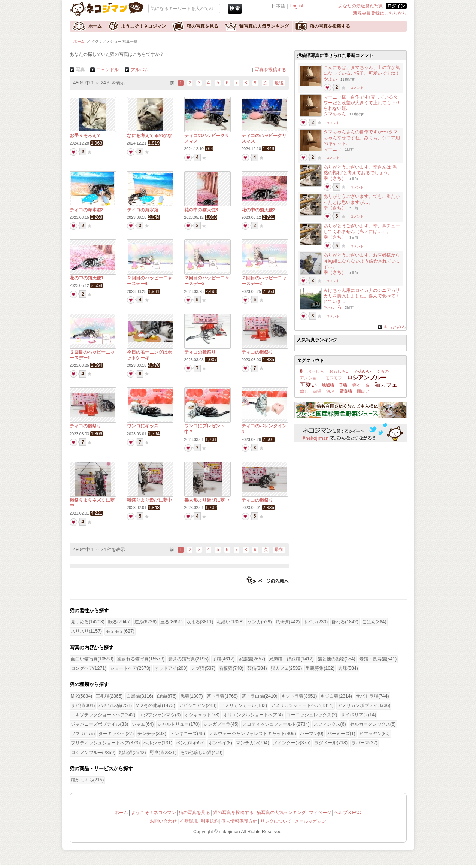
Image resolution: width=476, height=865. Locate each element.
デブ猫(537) (203, 668)
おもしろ (315, 371)
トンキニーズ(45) (187, 733)
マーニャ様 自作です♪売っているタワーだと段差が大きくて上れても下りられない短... (362, 102)
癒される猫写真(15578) (140, 659)
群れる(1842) (344, 621)
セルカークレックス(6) (373, 724)
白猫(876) (167, 696)
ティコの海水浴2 (87, 209)
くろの (382, 371)
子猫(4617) (223, 659)
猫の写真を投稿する (330, 26)
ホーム (95, 26)
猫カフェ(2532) (286, 668)
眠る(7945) (119, 621)
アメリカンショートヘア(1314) (302, 705)
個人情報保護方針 (239, 821)
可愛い (308, 384)
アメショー (310, 378)
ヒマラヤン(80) (374, 733)
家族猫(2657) (252, 659)
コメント (357, 87)
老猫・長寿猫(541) (378, 659)
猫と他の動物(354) (336, 659)
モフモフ (333, 378)
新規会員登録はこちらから (380, 13)
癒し (304, 391)
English (296, 6)
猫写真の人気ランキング (264, 26)
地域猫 (328, 385)
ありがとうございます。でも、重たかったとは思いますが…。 (362, 199)
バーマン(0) (312, 733)
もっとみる (394, 327)
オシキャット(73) (201, 714)
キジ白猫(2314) (336, 696)
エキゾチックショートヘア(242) (103, 714)
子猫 (343, 385)
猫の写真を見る (202, 26)
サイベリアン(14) (358, 714)
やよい (330, 79)
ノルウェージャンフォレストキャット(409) (252, 733)
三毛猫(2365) (109, 696)
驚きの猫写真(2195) (188, 659)
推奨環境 (189, 821)
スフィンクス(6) (329, 724)
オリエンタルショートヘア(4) (253, 714)
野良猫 (346, 391)
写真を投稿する (270, 69)
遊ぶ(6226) (145, 621)
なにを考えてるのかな (149, 135)
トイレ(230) (315, 621)
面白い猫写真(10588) (92, 659)
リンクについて (276, 821)
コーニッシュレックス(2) (311, 714)
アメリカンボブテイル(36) (364, 705)
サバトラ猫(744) (372, 696)
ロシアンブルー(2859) (93, 752)
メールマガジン (310, 821)
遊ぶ (330, 391)
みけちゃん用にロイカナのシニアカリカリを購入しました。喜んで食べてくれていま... (362, 296)
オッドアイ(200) (171, 668)
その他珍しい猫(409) (201, 752)
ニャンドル (107, 69)
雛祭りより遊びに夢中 (149, 500)
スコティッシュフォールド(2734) (276, 724)
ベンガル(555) (190, 742)
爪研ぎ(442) (288, 621)
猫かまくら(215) (87, 780)
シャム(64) (143, 724)
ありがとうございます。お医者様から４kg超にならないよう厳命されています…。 (362, 260)
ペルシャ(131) (157, 742)
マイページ (320, 812)
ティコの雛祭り (200, 352)
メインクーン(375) (292, 742)
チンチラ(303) (151, 733)
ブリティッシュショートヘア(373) (105, 742)
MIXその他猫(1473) (155, 705)
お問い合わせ (163, 821)
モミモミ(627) (120, 631)
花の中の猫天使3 (201, 209)
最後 (279, 82)
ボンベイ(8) (220, 742)
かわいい (363, 371)
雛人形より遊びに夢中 (206, 500)
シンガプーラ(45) (221, 724)
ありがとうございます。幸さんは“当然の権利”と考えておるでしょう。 (360, 169)
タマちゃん (335, 114)
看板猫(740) (231, 668)
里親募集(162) (320, 668)
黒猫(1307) (192, 696)
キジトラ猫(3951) (299, 696)
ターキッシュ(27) (116, 733)
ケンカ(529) (260, 621)
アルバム (140, 69)
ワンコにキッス (142, 426)
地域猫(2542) (132, 752)
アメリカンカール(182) (243, 705)
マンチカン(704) (252, 742)
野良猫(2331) (163, 752)
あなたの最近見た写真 (360, 6)
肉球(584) (348, 668)
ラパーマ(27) (364, 742)
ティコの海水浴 (142, 209)
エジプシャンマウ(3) (160, 714)
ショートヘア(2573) (130, 668)
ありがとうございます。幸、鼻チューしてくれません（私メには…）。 (362, 228)
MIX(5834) (81, 696)
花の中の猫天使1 (87, 278)
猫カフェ (386, 384)
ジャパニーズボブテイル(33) (99, 724)
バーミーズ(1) (341, 733)
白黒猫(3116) (140, 696)
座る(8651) (171, 621)
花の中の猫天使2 (259, 209)
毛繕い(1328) (230, 621)
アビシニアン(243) (197, 705)
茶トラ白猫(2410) (260, 696)
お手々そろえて (85, 135)
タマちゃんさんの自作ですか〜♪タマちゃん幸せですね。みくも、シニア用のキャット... (362, 137)
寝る (356, 385)
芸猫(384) (257, 668)
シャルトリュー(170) (178, 724)
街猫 (317, 391)
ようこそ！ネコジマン (143, 26)
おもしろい (339, 371)
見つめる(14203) (87, 621)
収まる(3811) (200, 621)
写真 (80, 69)
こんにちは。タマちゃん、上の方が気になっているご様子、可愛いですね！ (362, 70)
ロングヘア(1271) (89, 668)
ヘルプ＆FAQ (347, 812)
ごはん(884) (374, 621)
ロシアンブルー (366, 377)
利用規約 (210, 821)
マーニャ (333, 149)
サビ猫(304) (83, 705)
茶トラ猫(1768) (222, 696)
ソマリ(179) (83, 733)
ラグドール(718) (331, 742)
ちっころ (333, 307)
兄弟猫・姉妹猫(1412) (291, 659)
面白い (363, 391)
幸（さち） (335, 178)
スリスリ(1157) (86, 631)
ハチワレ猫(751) (115, 705)
